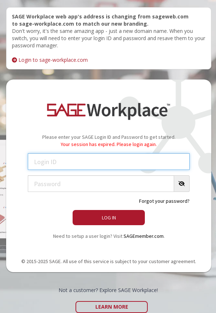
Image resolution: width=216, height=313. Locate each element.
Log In (109, 217)
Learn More (111, 306)
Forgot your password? (164, 201)
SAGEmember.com (144, 236)
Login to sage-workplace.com (50, 59)
